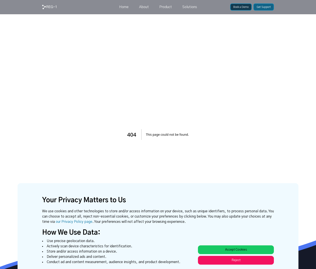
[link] (49, 7)
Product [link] (165, 7)
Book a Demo (241, 7)
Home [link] (124, 7)
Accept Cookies (236, 249)
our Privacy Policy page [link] (74, 221)
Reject (236, 260)
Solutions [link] (189, 7)
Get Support (264, 7)
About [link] (144, 7)
